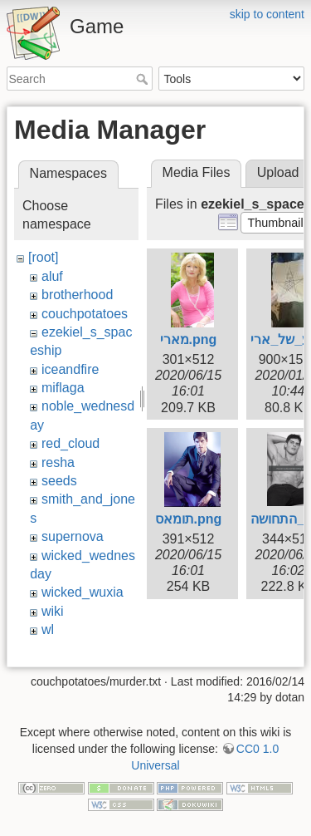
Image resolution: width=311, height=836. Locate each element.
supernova (72, 536)
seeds (59, 481)
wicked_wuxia (82, 592)
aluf (52, 276)
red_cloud (70, 443)
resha (58, 462)
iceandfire (70, 369)
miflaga (63, 388)
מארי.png (188, 339)
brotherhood (77, 295)
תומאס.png (188, 519)
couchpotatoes (84, 314)
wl (47, 629)
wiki (52, 611)
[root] (43, 257)
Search (144, 79)
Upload (278, 172)
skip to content (267, 14)
